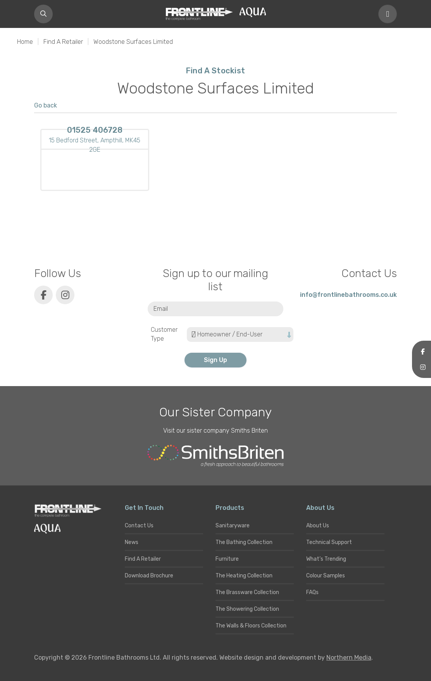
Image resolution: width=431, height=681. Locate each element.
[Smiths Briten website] (215, 456)
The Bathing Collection (244, 542)
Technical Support (329, 542)
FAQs (312, 592)
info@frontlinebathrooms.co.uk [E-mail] (348, 294)
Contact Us (139, 525)
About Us (317, 525)
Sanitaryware (233, 525)
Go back (45, 105)
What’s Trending (326, 559)
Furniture (227, 559)
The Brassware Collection (247, 592)
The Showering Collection (247, 609)
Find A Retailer (63, 41)
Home (25, 41)
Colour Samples (325, 575)
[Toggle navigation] (387, 14)
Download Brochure (149, 575)
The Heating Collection (244, 575)
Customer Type (164, 334)
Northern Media (348, 657)
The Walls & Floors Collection (251, 625)
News (131, 542)
